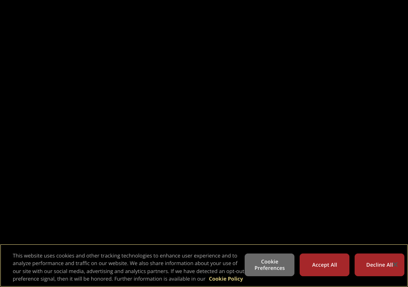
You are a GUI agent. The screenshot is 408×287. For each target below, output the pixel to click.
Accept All (324, 264)
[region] (204, 265)
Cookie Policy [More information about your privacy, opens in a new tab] (226, 278)
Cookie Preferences (270, 264)
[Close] (395, 264)
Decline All (379, 264)
